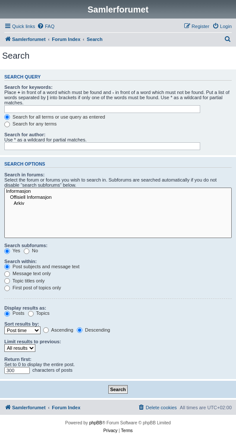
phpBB (95, 422)
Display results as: (25, 307)
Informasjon (118, 191)
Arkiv (118, 204)
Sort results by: (21, 323)
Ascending (58, 329)
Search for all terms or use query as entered (54, 116)
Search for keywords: (28, 87)
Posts (14, 313)
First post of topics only (32, 287)
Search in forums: (24, 174)
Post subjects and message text (41, 266)
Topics (39, 313)
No (31, 250)
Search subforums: (25, 245)
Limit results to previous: (32, 341)
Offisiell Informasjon (118, 197)
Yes (12, 250)
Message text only (27, 273)
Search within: (20, 261)
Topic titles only (24, 280)
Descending (93, 329)
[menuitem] (45, 26)
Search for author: (24, 134)
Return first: (17, 359)
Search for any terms (30, 123)
